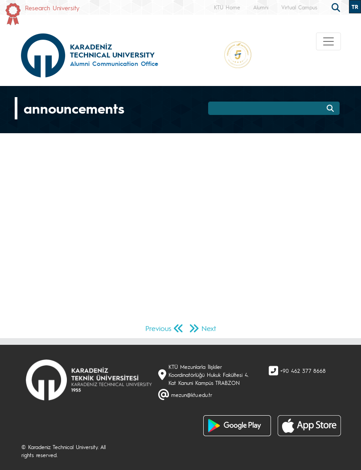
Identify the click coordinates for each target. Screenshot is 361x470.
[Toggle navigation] (328, 41)
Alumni (260, 7)
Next (208, 328)
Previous (158, 328)
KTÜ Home (227, 7)
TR (355, 6)
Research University (52, 8)
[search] (337, 6)
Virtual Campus (299, 7)
